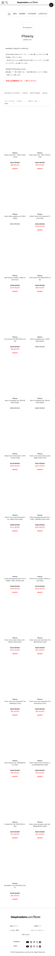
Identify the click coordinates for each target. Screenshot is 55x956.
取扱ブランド (14, 926)
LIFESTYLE (43, 14)
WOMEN (22, 14)
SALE (45, 93)
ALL (9, 14)
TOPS (25, 93)
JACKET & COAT (12, 93)
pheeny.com (27, 39)
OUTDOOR (32, 14)
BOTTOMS (35, 93)
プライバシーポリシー (37, 930)
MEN (15, 14)
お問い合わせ (26, 934)
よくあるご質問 (14, 930)
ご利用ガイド (37, 926)
